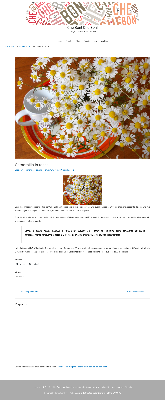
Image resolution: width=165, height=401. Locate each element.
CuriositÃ (44, 170)
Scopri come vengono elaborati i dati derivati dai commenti (83, 368)
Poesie (87, 42)
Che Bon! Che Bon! (82, 27)
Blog (78, 42)
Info (95, 42)
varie (58, 170)
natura (52, 170)
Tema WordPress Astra (65, 394)
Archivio (104, 42)
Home (59, 42)
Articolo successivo (136, 292)
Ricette (69, 42)
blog (37, 170)
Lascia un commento (24, 170)
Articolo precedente (28, 292)
